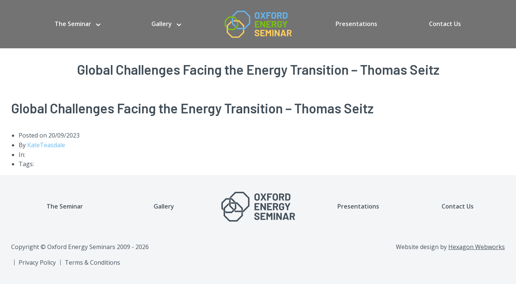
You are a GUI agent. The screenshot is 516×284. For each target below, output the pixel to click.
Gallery (161, 24)
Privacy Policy (37, 262)
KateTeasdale (46, 145)
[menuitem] (77, 24)
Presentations (356, 24)
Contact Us (445, 24)
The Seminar (73, 24)
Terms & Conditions (92, 262)
